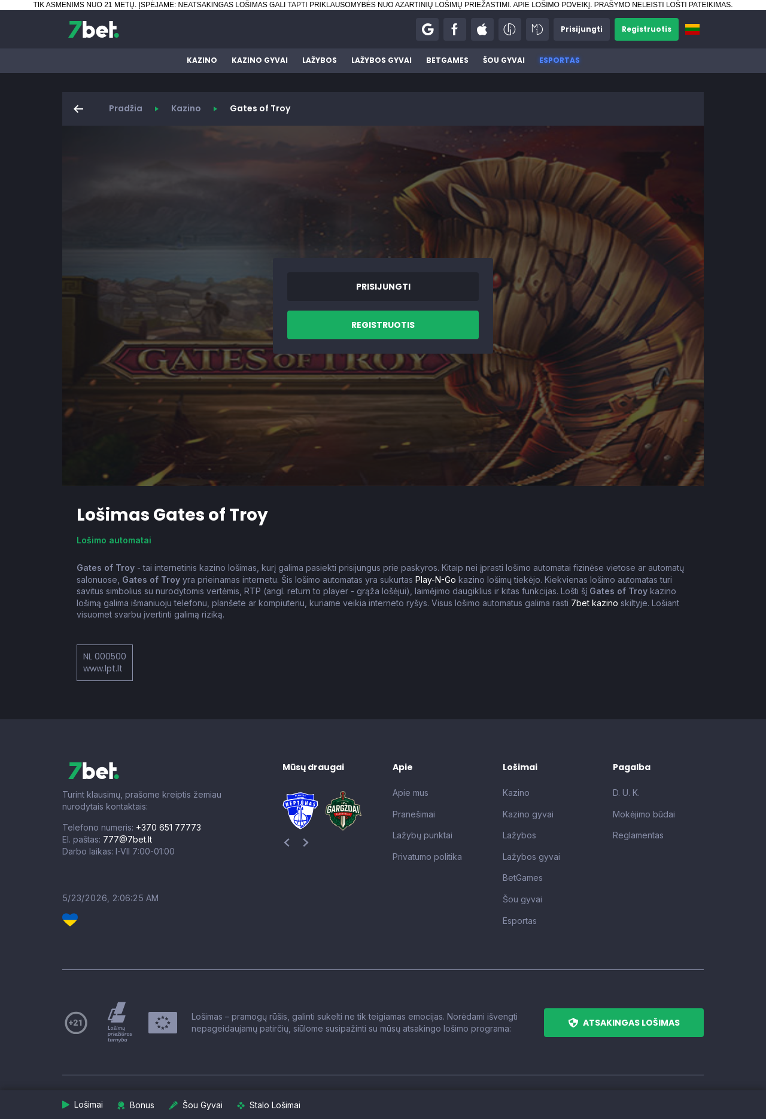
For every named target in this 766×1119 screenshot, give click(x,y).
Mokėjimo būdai (644, 814)
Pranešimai (414, 814)
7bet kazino (594, 603)
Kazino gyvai (260, 60)
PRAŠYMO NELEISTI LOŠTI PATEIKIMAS (662, 5)
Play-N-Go (435, 579)
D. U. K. (626, 792)
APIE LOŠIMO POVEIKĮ (551, 5)
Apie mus (410, 792)
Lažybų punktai (422, 835)
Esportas (559, 60)
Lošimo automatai (114, 540)
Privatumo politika (427, 857)
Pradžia (125, 108)
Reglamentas (638, 835)
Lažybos (319, 60)
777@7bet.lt (127, 839)
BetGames (447, 60)
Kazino (202, 60)
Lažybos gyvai (381, 60)
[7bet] (93, 29)
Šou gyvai (504, 60)
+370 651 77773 (168, 827)
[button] (427, 29)
